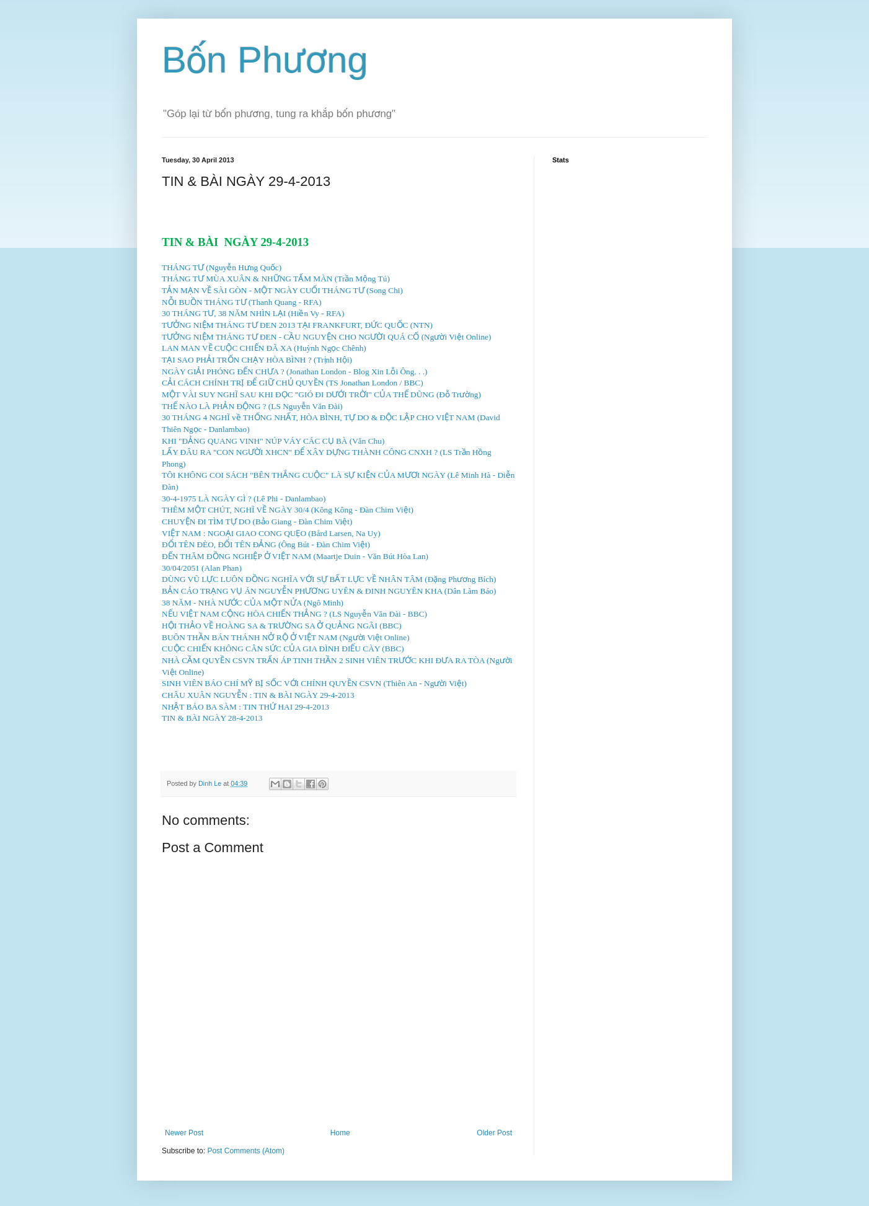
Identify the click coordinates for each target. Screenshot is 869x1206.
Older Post (494, 1133)
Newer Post (184, 1133)
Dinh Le (210, 783)
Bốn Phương (265, 60)
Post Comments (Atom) (246, 1151)
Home (340, 1133)
